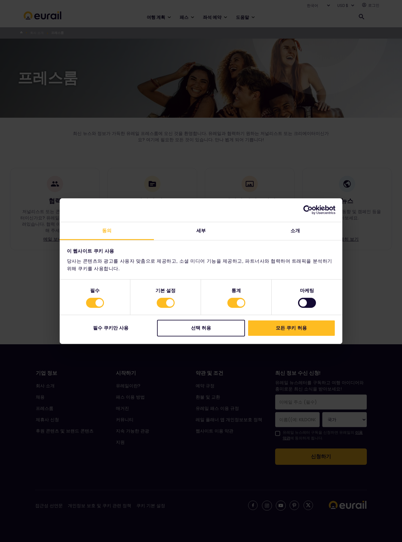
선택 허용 (201, 327)
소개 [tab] (295, 230)
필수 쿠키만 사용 (110, 327)
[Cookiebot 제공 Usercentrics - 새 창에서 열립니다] (307, 210)
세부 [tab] (201, 230)
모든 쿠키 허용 (291, 327)
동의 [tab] (106, 230)
